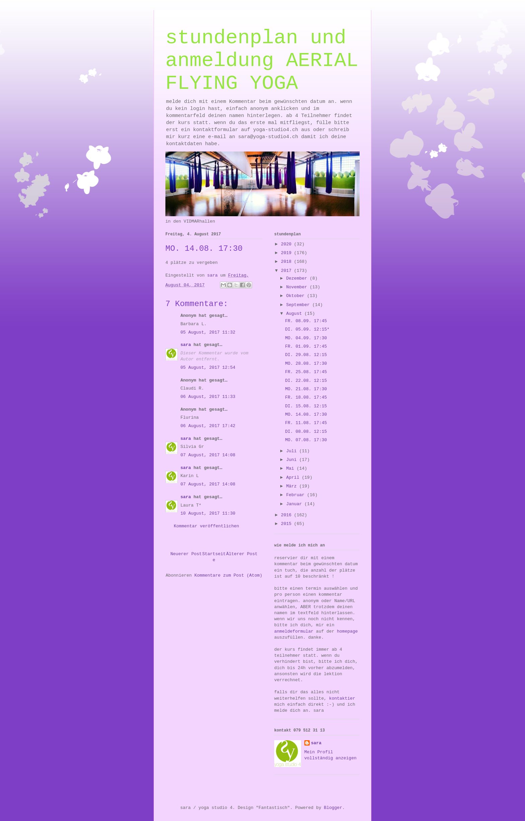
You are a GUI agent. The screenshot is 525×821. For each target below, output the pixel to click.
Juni (292, 459)
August (295, 313)
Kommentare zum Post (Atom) (228, 575)
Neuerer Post (186, 553)
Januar (295, 504)
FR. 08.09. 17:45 (306, 321)
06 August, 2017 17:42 (207, 425)
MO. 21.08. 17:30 (306, 389)
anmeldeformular (293, 631)
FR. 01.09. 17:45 (306, 346)
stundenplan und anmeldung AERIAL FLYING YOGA (261, 60)
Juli (292, 451)
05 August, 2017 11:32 (207, 332)
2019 (287, 252)
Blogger (333, 807)
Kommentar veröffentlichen (206, 526)
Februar (296, 494)
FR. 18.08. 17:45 (306, 397)
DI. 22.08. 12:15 (306, 380)
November (298, 287)
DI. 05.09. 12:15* (307, 329)
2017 (287, 270)
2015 (287, 523)
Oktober (296, 295)
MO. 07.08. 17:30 (306, 440)
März (292, 486)
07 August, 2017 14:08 (207, 455)
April (294, 477)
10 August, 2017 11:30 (207, 513)
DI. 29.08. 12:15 (306, 354)
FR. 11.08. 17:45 (306, 422)
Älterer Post (241, 553)
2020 (287, 244)
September (299, 304)
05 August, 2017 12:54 (207, 367)
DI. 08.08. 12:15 (306, 431)
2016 (287, 515)
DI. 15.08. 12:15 (306, 406)
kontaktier (342, 698)
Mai (291, 468)
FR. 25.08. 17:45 (306, 371)
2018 (287, 261)
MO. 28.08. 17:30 (306, 363)
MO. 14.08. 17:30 (306, 414)
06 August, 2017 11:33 (207, 396)
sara (185, 344)
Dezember (298, 278)
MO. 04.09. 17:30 (306, 338)
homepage (347, 631)
